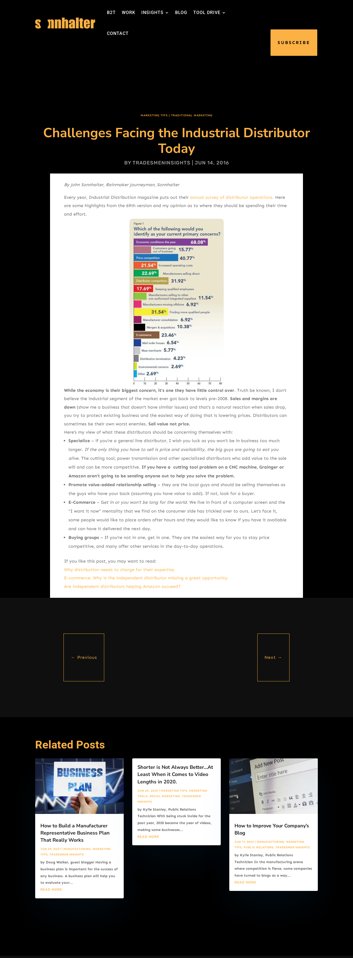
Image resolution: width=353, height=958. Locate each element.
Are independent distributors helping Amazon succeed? (122, 586)
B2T (111, 12)
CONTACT (118, 33)
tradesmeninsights (162, 163)
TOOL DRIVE (206, 12)
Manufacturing (77, 849)
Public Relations (259, 847)
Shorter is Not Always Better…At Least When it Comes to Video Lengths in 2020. (175, 774)
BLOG (181, 12)
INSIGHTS (152, 12)
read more (51, 889)
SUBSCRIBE (294, 42)
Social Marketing (165, 796)
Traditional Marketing (192, 115)
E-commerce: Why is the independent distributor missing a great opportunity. (146, 577)
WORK (128, 12)
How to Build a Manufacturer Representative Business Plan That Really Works (75, 832)
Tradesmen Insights (66, 854)
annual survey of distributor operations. (232, 197)
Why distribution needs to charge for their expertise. (119, 569)
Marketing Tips (154, 115)
